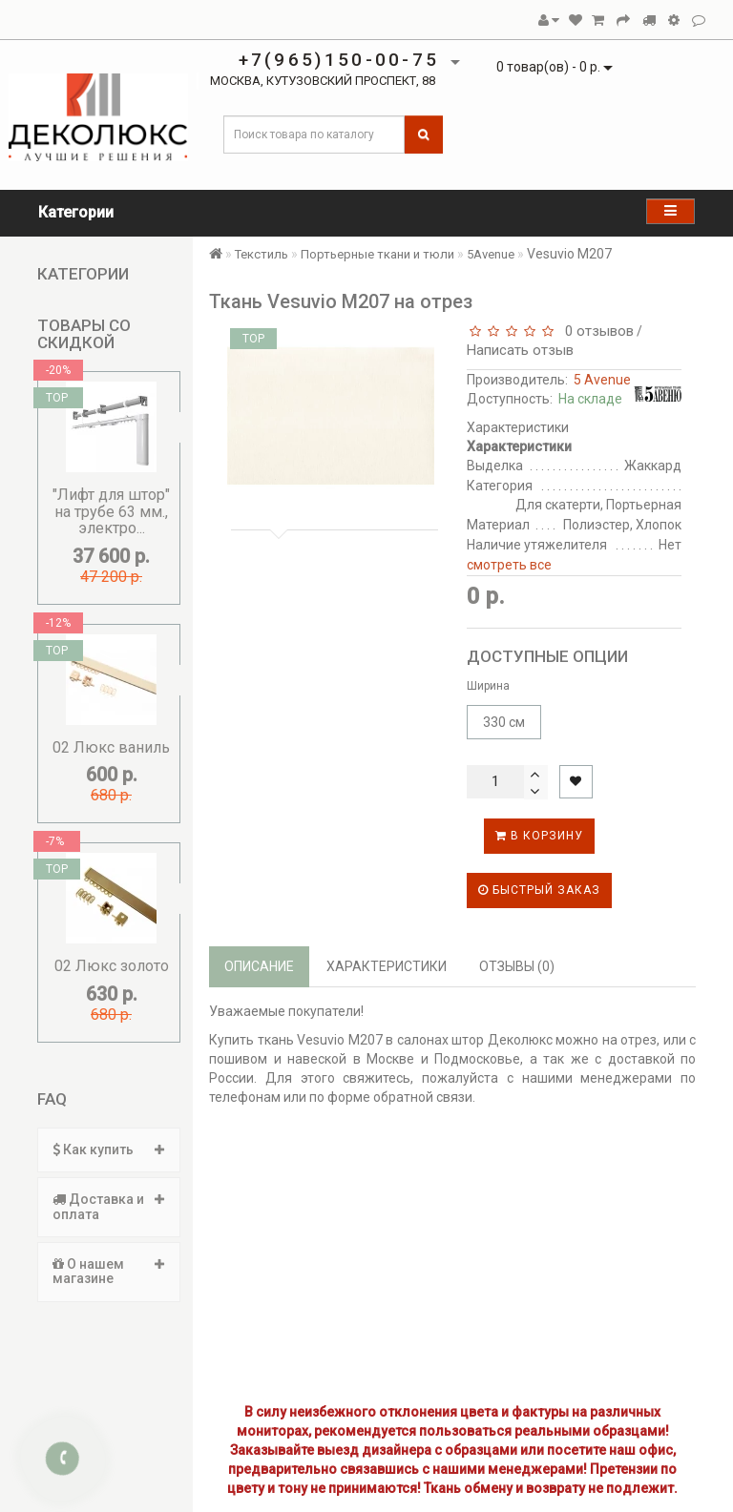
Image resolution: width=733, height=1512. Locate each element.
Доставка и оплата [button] (108, 1206)
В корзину (539, 835)
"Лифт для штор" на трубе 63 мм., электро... (111, 511)
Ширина (488, 686)
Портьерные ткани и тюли (377, 254)
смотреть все (509, 564)
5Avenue (490, 254)
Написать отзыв (520, 350)
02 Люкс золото (111, 966)
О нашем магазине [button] (108, 1271)
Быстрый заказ (539, 890)
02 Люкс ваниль (111, 747)
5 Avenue (602, 379)
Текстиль (261, 254)
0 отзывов (595, 331)
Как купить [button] (108, 1149)
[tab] (108, 1150)
